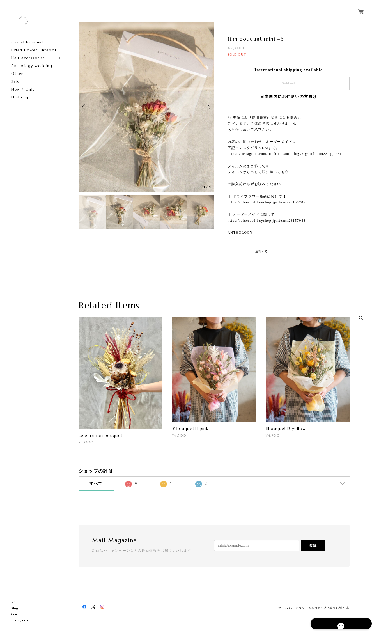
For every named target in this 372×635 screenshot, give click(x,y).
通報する (261, 251)
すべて (96, 484)
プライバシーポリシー (292, 607)
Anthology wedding (31, 66)
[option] (146, 107)
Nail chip (20, 97)
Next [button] (208, 107)
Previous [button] (84, 107)
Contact (17, 614)
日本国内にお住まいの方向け (288, 97)
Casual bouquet (27, 42)
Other (17, 73)
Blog (14, 608)
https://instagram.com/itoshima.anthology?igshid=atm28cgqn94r (285, 154)
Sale (15, 81)
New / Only (23, 89)
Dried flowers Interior (34, 50)
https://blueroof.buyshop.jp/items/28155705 (267, 202)
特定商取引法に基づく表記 (326, 607)
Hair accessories (28, 58)
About (16, 602)
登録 (312, 545)
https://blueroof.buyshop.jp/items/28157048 (267, 221)
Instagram (19, 620)
